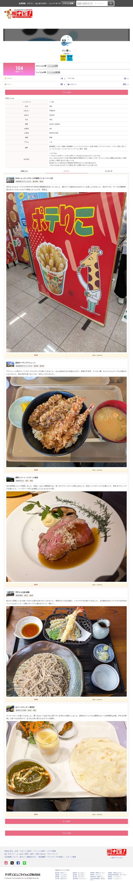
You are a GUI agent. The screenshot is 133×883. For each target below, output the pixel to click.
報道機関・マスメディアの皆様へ (51, 857)
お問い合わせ (40, 854)
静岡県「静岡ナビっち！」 (98, 872)
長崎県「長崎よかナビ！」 (116, 872)
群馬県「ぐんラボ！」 (62, 876)
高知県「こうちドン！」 (115, 878)
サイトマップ (52, 854)
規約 (32, 854)
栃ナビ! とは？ (116, 858)
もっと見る (66, 821)
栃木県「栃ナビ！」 (61, 872)
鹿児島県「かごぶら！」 (80, 878)
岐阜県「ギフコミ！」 (97, 874)
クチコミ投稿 (68, 3)
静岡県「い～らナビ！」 (115, 876)
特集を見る (8, 851)
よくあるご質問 (22, 854)
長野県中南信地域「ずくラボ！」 (118, 874)
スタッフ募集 (71, 857)
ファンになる (66, 92)
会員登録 (22, 3)
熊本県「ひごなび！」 (79, 872)
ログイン (30, 3)
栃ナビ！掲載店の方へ (28, 857)
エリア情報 (51, 851)
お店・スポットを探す (23, 851)
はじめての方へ (41, 3)
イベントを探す (39, 851)
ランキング (108, 171)
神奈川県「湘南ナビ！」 (97, 876)
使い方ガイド (9, 854)
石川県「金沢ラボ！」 (62, 878)
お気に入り (24, 171)
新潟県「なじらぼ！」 (79, 874)
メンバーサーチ (55, 3)
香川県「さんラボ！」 (79, 876)
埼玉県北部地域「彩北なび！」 (97, 879)
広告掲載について (11, 857)
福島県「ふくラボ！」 (62, 874)
